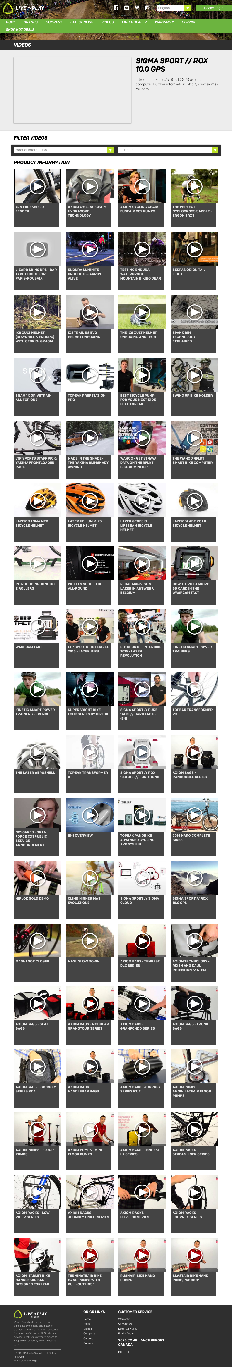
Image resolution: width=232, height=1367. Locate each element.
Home (11, 22)
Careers (88, 1338)
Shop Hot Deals (20, 30)
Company (54, 22)
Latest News (81, 22)
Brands (31, 22)
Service (189, 22)
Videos (108, 22)
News (86, 1323)
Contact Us (125, 1323)
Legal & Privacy (127, 1328)
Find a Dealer (134, 22)
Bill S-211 (123, 1351)
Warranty (164, 22)
